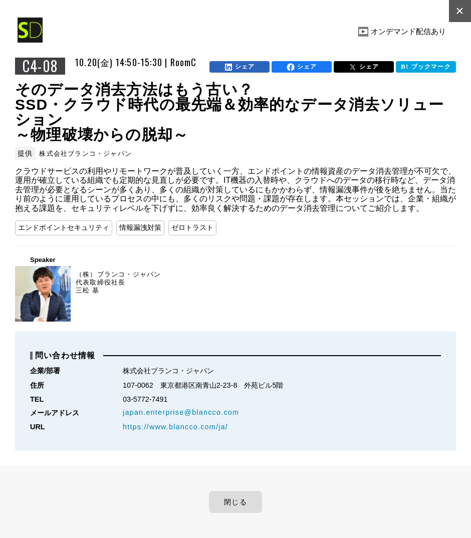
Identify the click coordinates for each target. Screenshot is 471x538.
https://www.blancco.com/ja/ (175, 427)
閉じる (235, 502)
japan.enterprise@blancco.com (181, 412)
